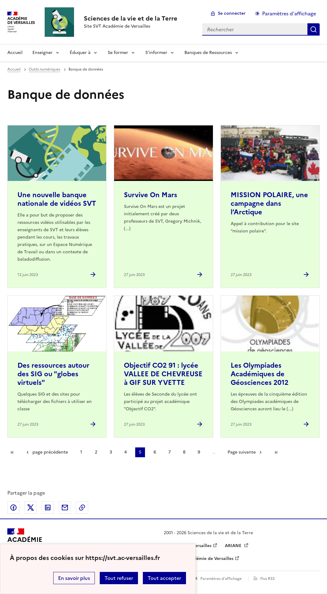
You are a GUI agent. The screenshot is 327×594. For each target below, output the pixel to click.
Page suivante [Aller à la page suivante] (242, 452)
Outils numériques (44, 69)
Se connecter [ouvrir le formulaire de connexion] (232, 13)
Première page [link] (12, 452)
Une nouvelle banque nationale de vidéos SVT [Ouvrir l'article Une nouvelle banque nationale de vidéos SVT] (56, 199)
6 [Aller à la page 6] (155, 452)
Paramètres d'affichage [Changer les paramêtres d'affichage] (289, 13)
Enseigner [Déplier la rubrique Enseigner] (42, 52)
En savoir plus (74, 578)
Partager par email (65, 507)
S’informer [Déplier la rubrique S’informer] (156, 52)
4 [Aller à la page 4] (125, 452)
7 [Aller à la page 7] (169, 452)
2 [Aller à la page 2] (96, 452)
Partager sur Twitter (30, 507)
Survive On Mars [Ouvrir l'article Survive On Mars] (150, 195)
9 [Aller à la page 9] (199, 452)
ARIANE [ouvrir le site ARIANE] (234, 545)
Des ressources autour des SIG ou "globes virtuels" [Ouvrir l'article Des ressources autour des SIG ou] (53, 374)
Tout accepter (164, 578)
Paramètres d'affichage (221, 578)
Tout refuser (119, 578)
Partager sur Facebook (13, 507)
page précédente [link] (50, 452)
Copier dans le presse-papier (82, 507)
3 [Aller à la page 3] (111, 452)
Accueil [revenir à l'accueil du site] (15, 52)
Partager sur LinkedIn (48, 507)
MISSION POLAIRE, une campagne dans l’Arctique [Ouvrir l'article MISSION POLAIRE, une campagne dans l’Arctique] (269, 203)
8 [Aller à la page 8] (184, 452)
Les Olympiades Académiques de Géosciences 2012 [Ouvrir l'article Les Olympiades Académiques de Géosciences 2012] (259, 374)
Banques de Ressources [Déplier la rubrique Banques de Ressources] (208, 52)
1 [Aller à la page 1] (81, 452)
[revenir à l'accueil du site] (130, 18)
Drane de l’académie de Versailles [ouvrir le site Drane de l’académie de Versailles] (198, 558)
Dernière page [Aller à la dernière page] (276, 452)
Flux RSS (267, 578)
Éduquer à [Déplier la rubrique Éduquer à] (80, 52)
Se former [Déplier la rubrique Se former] (118, 52)
